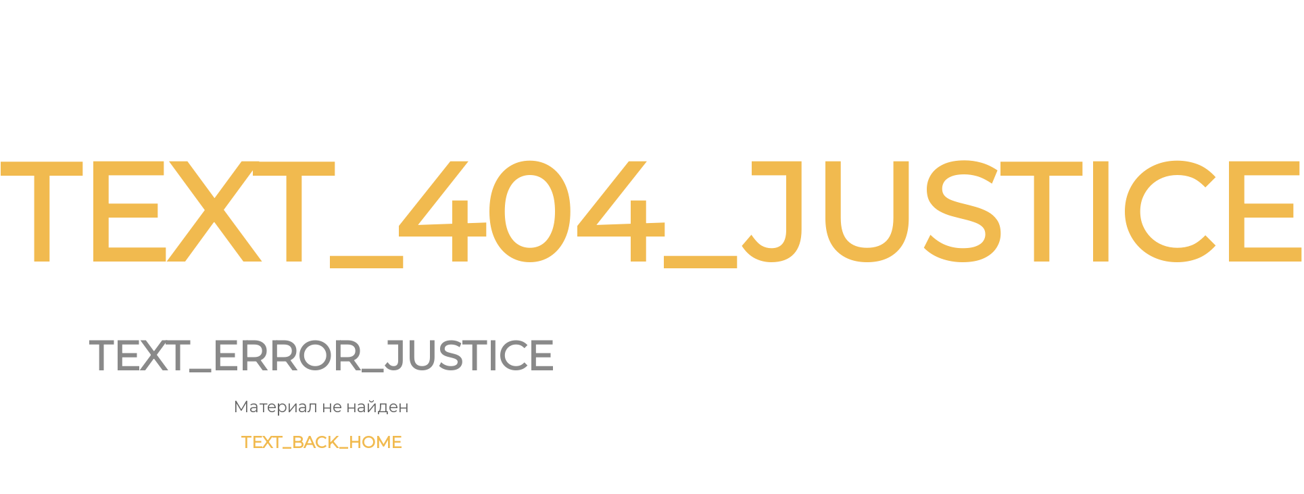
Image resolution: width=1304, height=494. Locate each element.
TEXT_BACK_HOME (321, 442)
